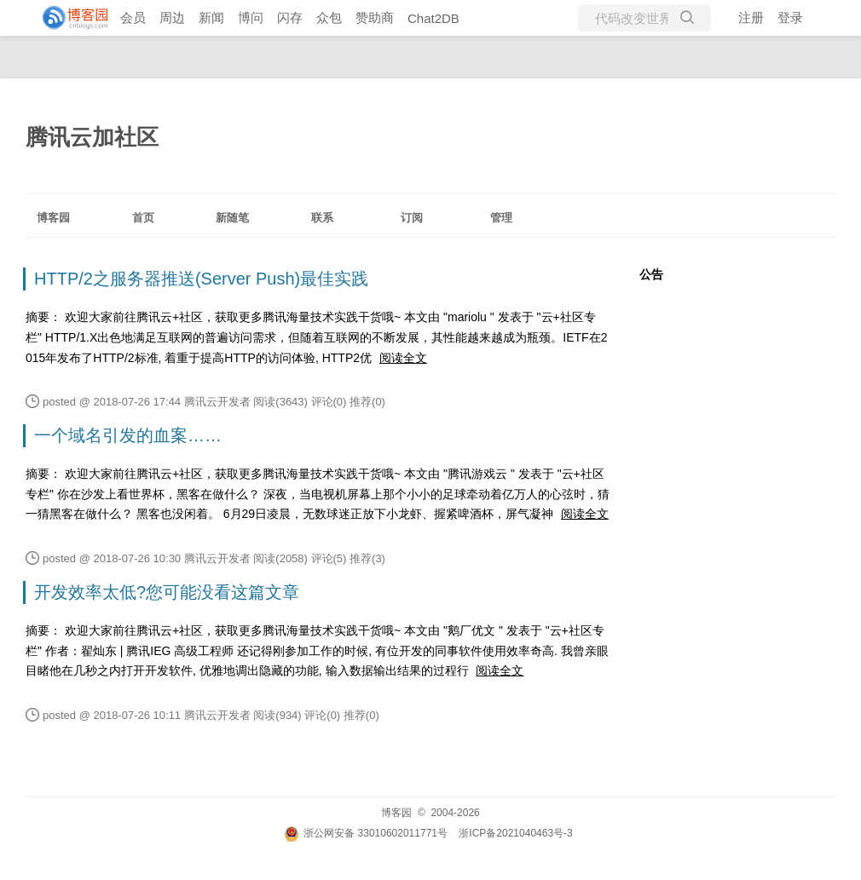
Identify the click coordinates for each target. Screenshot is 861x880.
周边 (172, 17)
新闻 (211, 17)
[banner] (68, 18)
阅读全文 (403, 358)
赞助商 (374, 17)
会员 (133, 17)
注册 (751, 17)
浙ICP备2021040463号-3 (515, 833)
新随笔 (232, 217)
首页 (143, 217)
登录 (790, 17)
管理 (501, 217)
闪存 (290, 17)
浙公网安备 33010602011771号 (366, 833)
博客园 (53, 217)
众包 (329, 17)
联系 (322, 217)
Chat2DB (433, 18)
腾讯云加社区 (92, 137)
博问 (250, 17)
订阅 (412, 217)
